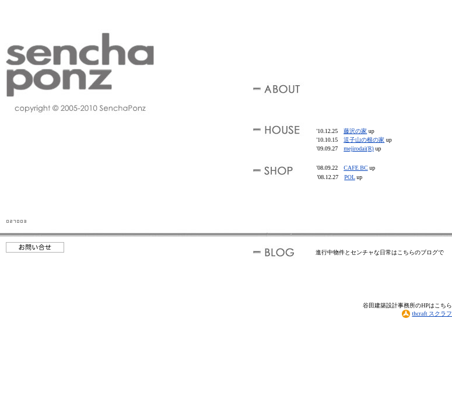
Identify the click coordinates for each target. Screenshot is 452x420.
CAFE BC (355, 167)
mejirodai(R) (359, 148)
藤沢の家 (355, 131)
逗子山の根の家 (364, 139)
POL (349, 177)
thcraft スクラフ (427, 313)
